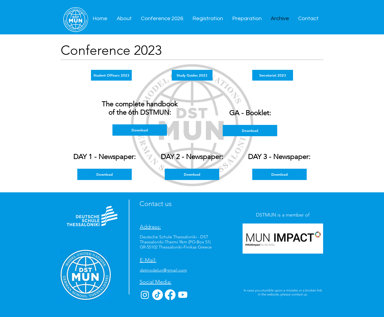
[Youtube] (182, 294)
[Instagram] (145, 294)
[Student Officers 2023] (111, 75)
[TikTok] (157, 294)
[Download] (104, 174)
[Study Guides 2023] (192, 75)
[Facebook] (170, 294)
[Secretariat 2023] (272, 75)
